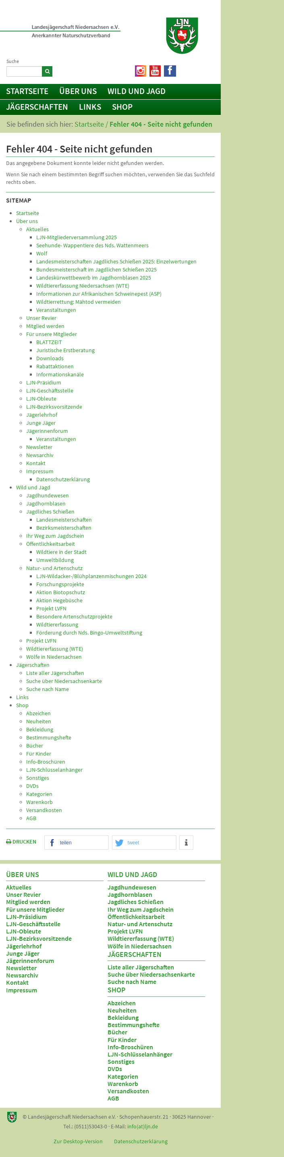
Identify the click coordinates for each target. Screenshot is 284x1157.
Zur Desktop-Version (78, 1141)
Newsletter (21, 967)
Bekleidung (123, 1017)
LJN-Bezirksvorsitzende (39, 938)
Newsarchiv (22, 975)
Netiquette (195, 69)
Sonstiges (121, 1061)
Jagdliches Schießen (136, 901)
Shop (122, 106)
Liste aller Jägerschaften (141, 967)
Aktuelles (18, 887)
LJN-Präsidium (26, 916)
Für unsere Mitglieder (35, 909)
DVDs (115, 1068)
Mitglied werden (28, 901)
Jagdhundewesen (132, 887)
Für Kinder (122, 1039)
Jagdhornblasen (130, 894)
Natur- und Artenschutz (140, 923)
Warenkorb (123, 1083)
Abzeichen (122, 1003)
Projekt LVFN (125, 931)
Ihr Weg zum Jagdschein (141, 909)
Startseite (27, 91)
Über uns (78, 91)
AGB (113, 1098)
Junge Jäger (22, 953)
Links (90, 106)
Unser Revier (23, 894)
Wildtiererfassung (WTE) (141, 938)
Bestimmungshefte (134, 1024)
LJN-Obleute (23, 931)
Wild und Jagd (137, 91)
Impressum (21, 990)
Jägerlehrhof (23, 946)
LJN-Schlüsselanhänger (140, 1054)
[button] (76, 843)
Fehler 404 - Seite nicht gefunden (161, 124)
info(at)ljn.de (142, 1126)
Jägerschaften (37, 106)
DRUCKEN (21, 841)
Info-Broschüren (130, 1046)
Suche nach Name (132, 981)
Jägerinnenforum (30, 960)
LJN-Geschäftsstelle (33, 923)
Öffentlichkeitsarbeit (136, 916)
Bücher (117, 1032)
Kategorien (123, 1076)
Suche (12, 61)
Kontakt (17, 982)
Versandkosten (128, 1090)
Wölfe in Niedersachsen (140, 946)
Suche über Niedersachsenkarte (151, 974)
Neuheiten (122, 1010)
